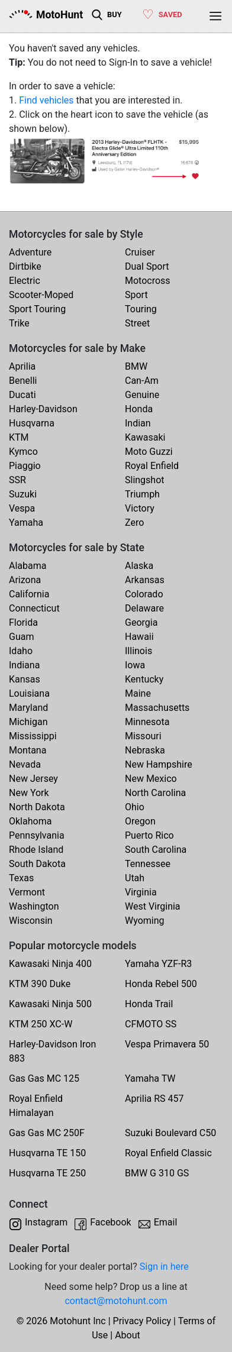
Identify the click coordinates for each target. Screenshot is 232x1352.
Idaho (21, 650)
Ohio (134, 807)
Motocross (147, 280)
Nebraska (145, 750)
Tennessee (147, 863)
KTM (19, 437)
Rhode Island (36, 849)
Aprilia (22, 366)
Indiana (24, 665)
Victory (139, 508)
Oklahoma (30, 821)
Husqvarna (31, 423)
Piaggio (25, 465)
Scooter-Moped (41, 294)
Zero (134, 522)
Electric (24, 280)
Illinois (138, 650)
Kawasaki (145, 437)
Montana (27, 750)
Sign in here (164, 1266)
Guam (21, 636)
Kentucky (144, 679)
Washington (34, 906)
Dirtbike (25, 266)
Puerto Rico (149, 835)
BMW (136, 366)
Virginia (141, 892)
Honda (139, 409)
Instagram (46, 1222)
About (127, 1335)
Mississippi (33, 736)
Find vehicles (46, 100)
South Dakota (37, 863)
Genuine (142, 394)
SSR (17, 480)
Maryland (28, 707)
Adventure (30, 252)
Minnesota (147, 721)
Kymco (23, 451)
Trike (19, 323)
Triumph (142, 494)
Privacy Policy (142, 1321)
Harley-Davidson (43, 409)
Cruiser (140, 252)
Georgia (141, 622)
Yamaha (26, 522)
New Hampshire (158, 764)
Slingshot (145, 480)
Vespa (22, 508)
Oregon (140, 821)
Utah (134, 878)
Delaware (144, 608)
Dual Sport (147, 266)
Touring (141, 309)
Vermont (27, 892)
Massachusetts (157, 707)
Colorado (144, 594)
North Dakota (37, 807)
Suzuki (23, 494)
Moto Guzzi (149, 451)
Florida (23, 622)
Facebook (110, 1222)
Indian (138, 423)
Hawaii (139, 636)
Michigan (28, 721)
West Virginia (153, 906)
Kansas (24, 679)
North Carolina (155, 792)
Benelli (23, 380)
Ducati (22, 394)
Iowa (135, 665)
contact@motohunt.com (116, 1300)
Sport (136, 294)
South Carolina (155, 849)
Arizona (25, 580)
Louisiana (29, 693)
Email (166, 1222)
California (29, 594)
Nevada (25, 764)
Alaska (139, 565)
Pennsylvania (37, 835)
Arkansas (145, 580)
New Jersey (33, 778)
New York (29, 792)
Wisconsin (31, 920)
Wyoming (145, 920)
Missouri (143, 736)
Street (137, 323)
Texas (21, 878)
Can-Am (142, 380)
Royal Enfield (152, 465)
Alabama (27, 565)
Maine (138, 693)
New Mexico (151, 778)
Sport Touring (37, 309)
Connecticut (34, 608)
